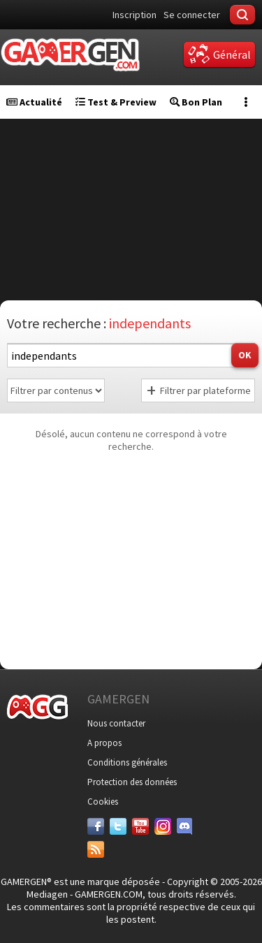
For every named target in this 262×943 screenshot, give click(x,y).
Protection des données (132, 782)
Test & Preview (116, 102)
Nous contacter (116, 723)
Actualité (34, 102)
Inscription (134, 14)
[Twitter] (118, 826)
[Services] (95, 849)
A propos (104, 743)
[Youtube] (140, 826)
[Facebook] (95, 826)
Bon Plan (196, 102)
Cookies (102, 801)
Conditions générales (127, 762)
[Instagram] (162, 826)
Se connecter (191, 14)
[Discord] (185, 826)
